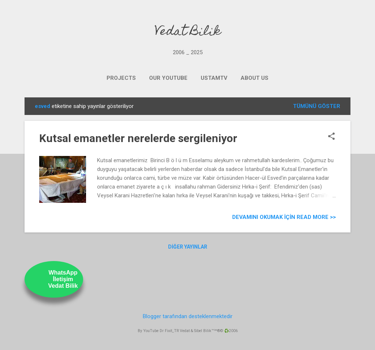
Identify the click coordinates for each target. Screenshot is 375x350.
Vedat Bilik (188, 32)
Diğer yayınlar (187, 247)
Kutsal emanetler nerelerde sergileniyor (138, 138)
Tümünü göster (316, 106)
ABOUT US (254, 78)
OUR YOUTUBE (168, 78)
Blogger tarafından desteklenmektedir (188, 316)
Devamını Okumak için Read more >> (284, 217)
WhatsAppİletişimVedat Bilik (63, 279)
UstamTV (214, 78)
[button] (331, 137)
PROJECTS (121, 78)
